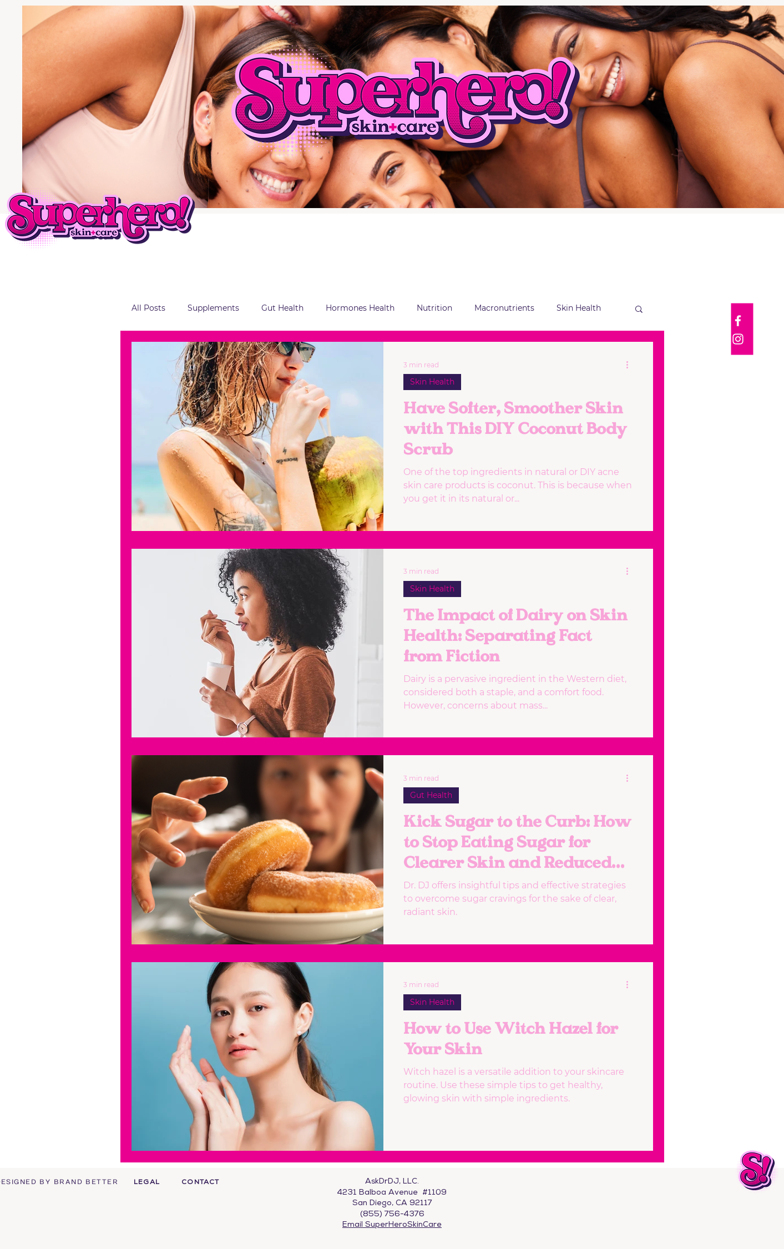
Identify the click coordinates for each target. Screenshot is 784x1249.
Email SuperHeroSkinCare (392, 1225)
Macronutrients (504, 308)
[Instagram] (738, 339)
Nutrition (434, 308)
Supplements (213, 308)
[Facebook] (738, 320)
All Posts (148, 308)
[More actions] (631, 364)
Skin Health (579, 308)
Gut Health (282, 308)
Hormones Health (360, 308)
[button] (639, 310)
